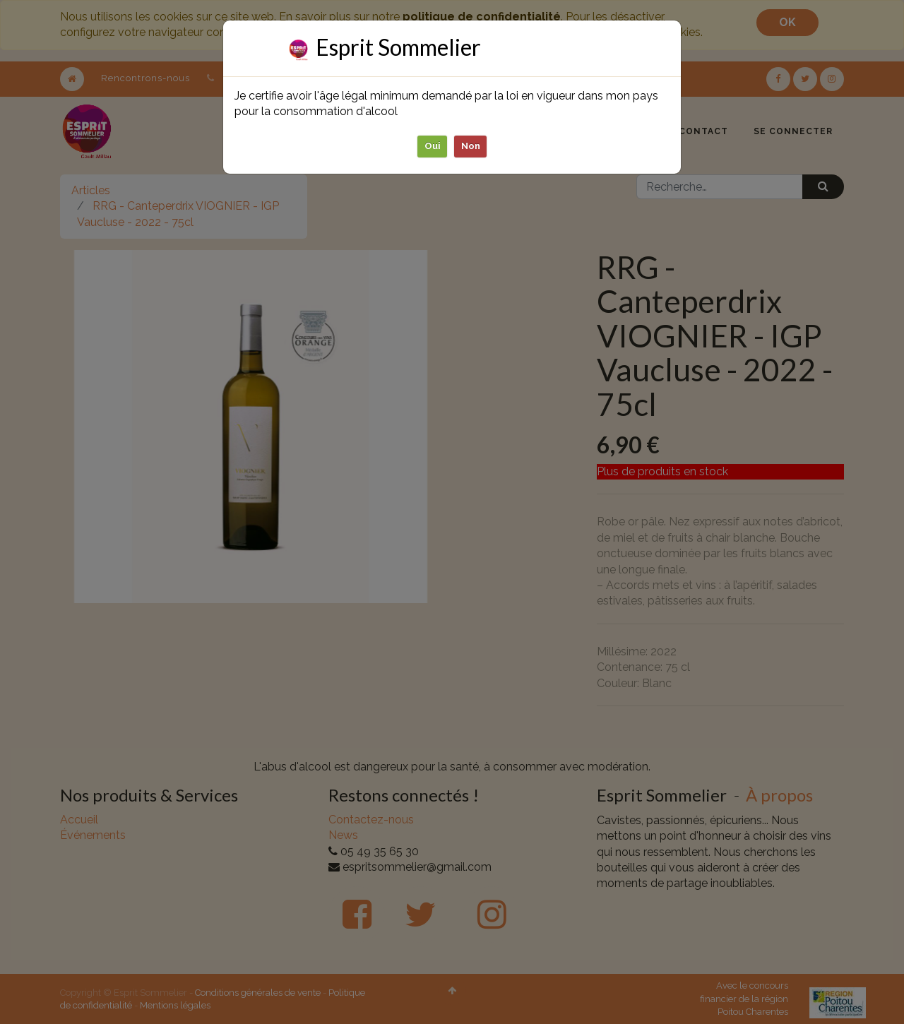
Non (470, 146)
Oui (432, 146)
